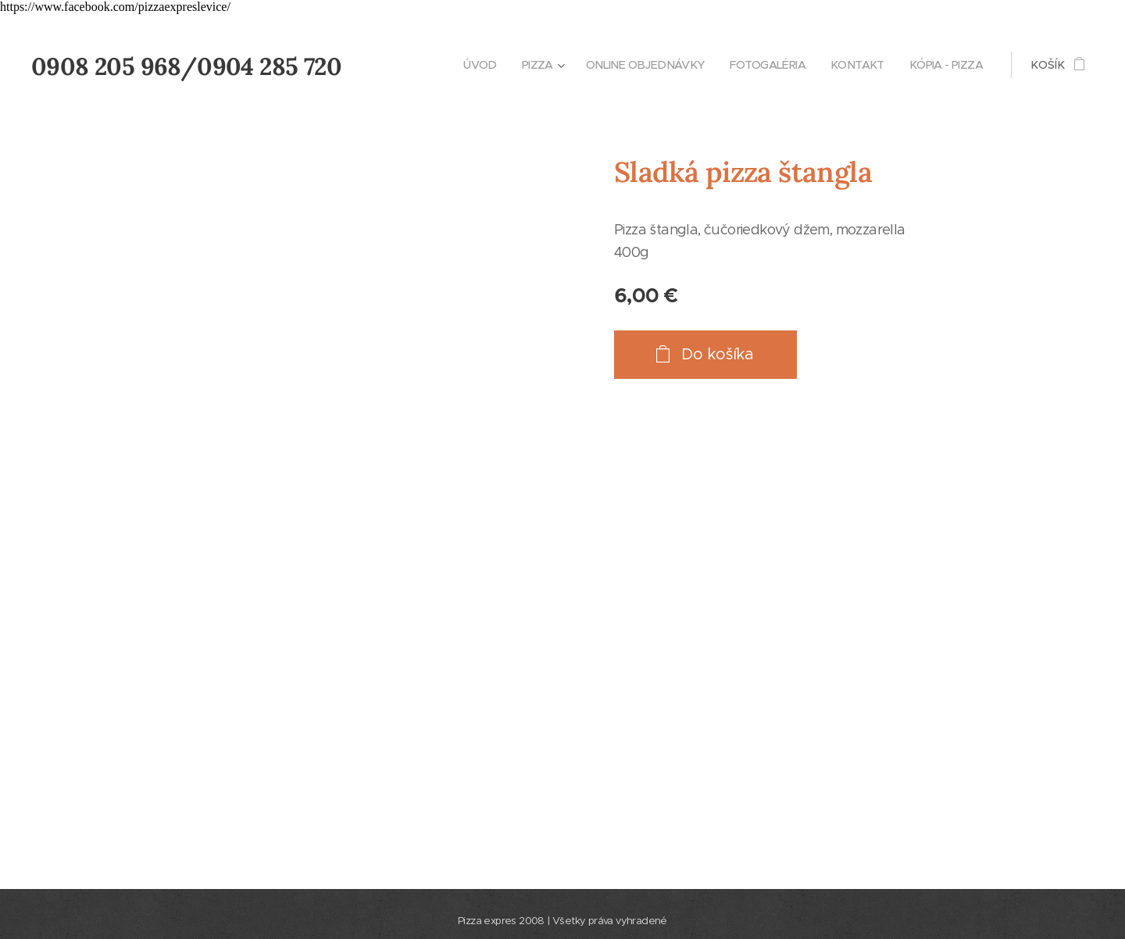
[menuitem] (458, 64)
